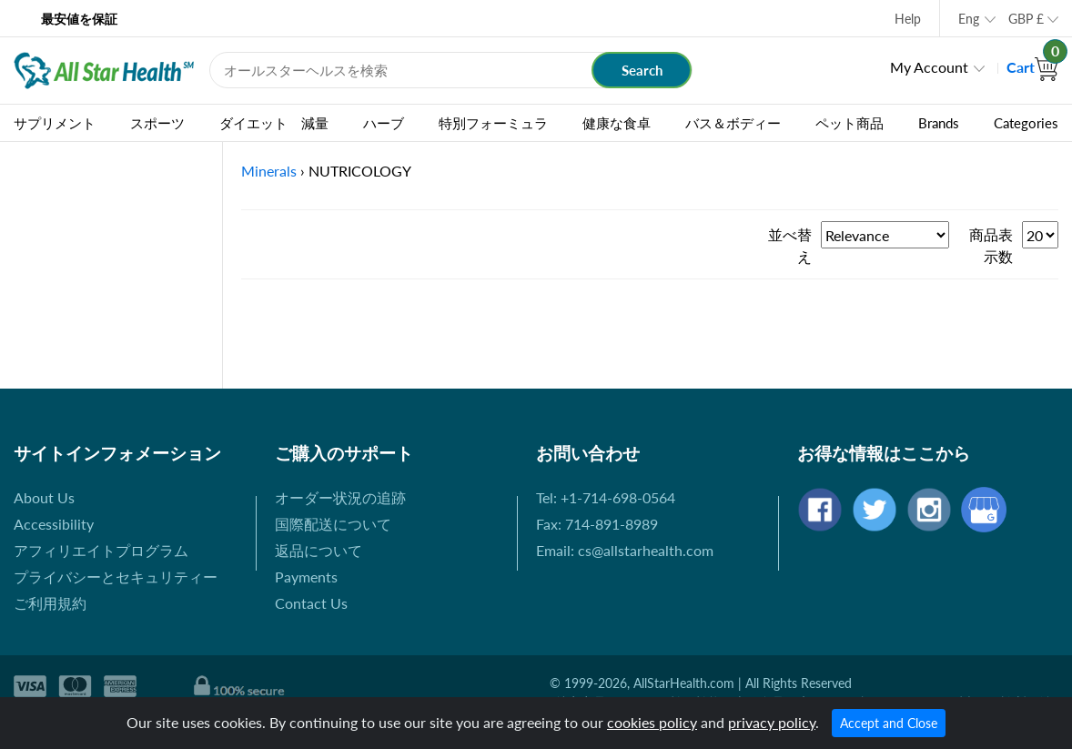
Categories (1026, 123)
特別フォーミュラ (493, 123)
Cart (1032, 67)
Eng (968, 18)
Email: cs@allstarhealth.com (624, 550)
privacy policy (771, 722)
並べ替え (790, 245)
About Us (44, 497)
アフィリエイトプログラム (101, 550)
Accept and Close (888, 723)
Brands (938, 123)
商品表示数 (991, 245)
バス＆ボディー (733, 123)
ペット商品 (849, 123)
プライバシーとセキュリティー (115, 576)
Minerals (269, 170)
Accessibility (54, 523)
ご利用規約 (50, 603)
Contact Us (311, 603)
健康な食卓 (616, 123)
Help (908, 18)
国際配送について (333, 523)
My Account (929, 67)
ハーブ (383, 123)
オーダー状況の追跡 (340, 497)
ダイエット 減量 (274, 123)
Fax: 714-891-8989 (597, 523)
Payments (306, 576)
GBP (1026, 18)
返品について (318, 550)
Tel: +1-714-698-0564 (605, 497)
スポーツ (157, 123)
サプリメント (55, 123)
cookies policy (652, 722)
